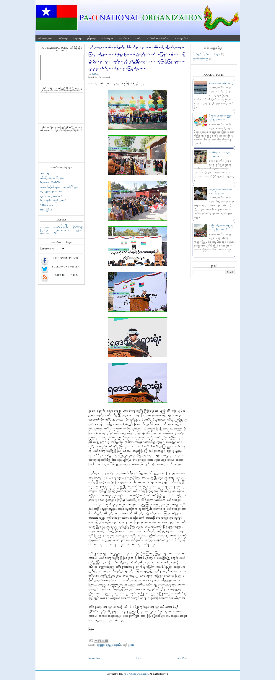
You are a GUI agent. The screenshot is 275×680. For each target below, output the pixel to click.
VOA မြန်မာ (46, 205)
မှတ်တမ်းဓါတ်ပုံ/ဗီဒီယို (158, 38)
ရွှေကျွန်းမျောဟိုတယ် (51, 191)
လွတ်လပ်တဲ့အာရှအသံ (51, 196)
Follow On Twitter (65, 266)
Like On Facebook (65, 258)
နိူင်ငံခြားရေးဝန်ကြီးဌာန (52, 177)
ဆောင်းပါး (124, 38)
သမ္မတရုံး (45, 173)
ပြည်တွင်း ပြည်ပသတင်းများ (56, 230)
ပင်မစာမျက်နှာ (45, 38)
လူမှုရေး (77, 38)
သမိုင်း (138, 38)
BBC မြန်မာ (46, 209)
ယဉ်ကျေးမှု (107, 38)
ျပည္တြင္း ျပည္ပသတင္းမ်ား (109, 645)
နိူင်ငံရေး (63, 38)
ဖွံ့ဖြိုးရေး (91, 38)
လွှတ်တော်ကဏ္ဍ (201, 58)
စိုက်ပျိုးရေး (44, 227)
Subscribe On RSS (66, 275)
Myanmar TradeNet (50, 182)
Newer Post (94, 658)
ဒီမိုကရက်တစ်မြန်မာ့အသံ (53, 200)
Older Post (181, 658)
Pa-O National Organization (136, 674)
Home (138, 658)
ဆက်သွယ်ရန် (181, 38)
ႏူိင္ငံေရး (131, 645)
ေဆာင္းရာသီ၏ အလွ (221, 83)
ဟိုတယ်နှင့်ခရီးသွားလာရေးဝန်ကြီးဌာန (59, 187)
